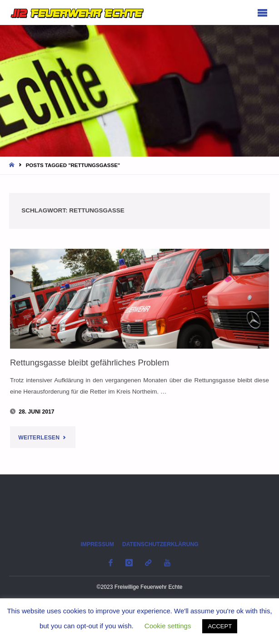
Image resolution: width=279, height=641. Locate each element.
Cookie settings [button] (167, 626)
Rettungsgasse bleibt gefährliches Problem (89, 362)
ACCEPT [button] (220, 626)
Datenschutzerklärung (160, 544)
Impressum (97, 544)
